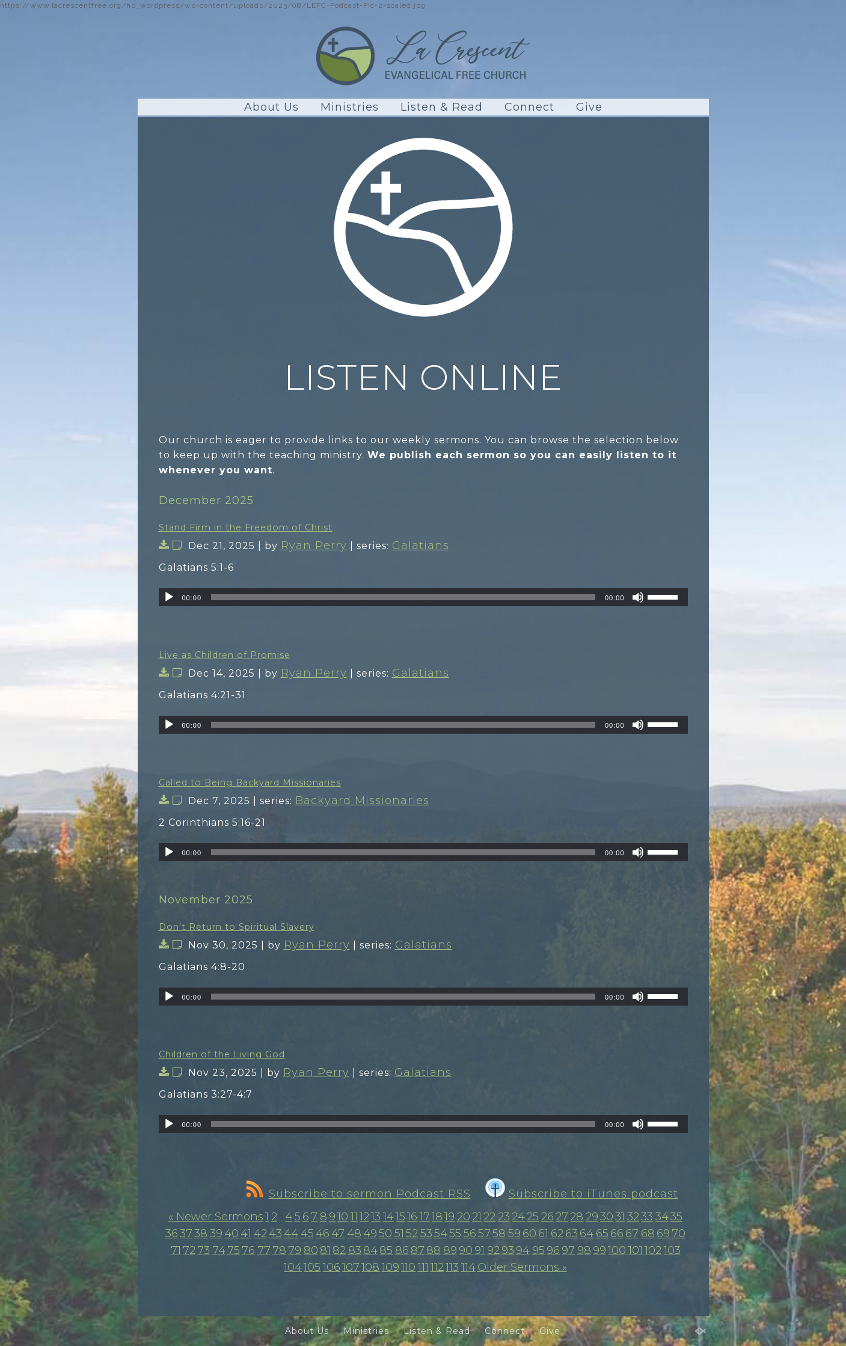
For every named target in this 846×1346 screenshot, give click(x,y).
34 (662, 1216)
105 (312, 1267)
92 (493, 1250)
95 (538, 1250)
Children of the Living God (222, 1054)
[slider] (403, 597)
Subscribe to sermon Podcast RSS (358, 1193)
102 (653, 1250)
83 (354, 1250)
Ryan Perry (314, 545)
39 (216, 1233)
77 (264, 1250)
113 (452, 1267)
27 (562, 1216)
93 (507, 1250)
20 (463, 1216)
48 (354, 1233)
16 (412, 1216)
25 (533, 1216)
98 (584, 1250)
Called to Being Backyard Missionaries (250, 782)
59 (514, 1233)
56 (470, 1233)
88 (433, 1250)
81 (325, 1250)
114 (468, 1267)
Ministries (349, 107)
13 (376, 1216)
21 (477, 1216)
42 (260, 1233)
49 (370, 1233)
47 (338, 1233)
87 (418, 1250)
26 (547, 1216)
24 (518, 1216)
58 (499, 1233)
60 (529, 1233)
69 (663, 1233)
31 (620, 1216)
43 (275, 1233)
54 (440, 1233)
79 (294, 1250)
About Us (271, 107)
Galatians (420, 545)
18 (437, 1216)
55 (455, 1233)
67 (632, 1233)
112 (437, 1267)
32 (633, 1216)
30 (606, 1216)
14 (388, 1216)
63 (571, 1233)
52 (412, 1233)
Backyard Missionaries (362, 800)
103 (672, 1250)
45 (307, 1233)
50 (385, 1233)
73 (203, 1250)
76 (248, 1250)
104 (293, 1267)
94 (523, 1250)
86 (402, 1250)
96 (553, 1250)
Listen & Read (441, 107)
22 (489, 1216)
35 (676, 1216)
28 (576, 1216)
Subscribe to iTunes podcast (581, 1193)
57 (484, 1233)
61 (543, 1233)
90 (466, 1250)
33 (647, 1216)
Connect (529, 107)
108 (370, 1267)
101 (635, 1250)
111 (423, 1267)
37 (186, 1233)
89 (450, 1250)
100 (617, 1250)
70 (678, 1233)
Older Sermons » (522, 1267)
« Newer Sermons (215, 1216)
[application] (423, 597)
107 (351, 1267)
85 (386, 1250)
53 (426, 1233)
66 (617, 1233)
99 (599, 1250)
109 (390, 1267)
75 (233, 1250)
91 (479, 1250)
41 (246, 1233)
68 (648, 1233)
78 (279, 1250)
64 (586, 1233)
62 (557, 1233)
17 (425, 1216)
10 (342, 1216)
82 (339, 1250)
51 (399, 1233)
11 (354, 1216)
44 (291, 1233)
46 (323, 1233)
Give (589, 107)
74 (218, 1250)
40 (231, 1233)
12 (364, 1216)
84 (370, 1250)
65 (602, 1233)
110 (408, 1267)
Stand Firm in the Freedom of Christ (246, 527)
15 (400, 1216)
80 (311, 1250)
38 (200, 1233)
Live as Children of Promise (224, 655)
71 (176, 1250)
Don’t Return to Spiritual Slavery (236, 926)
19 (449, 1216)
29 (592, 1216)
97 (568, 1250)
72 (189, 1250)
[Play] (169, 597)
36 (171, 1233)
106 (331, 1267)
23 (504, 1216)
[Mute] (638, 597)
